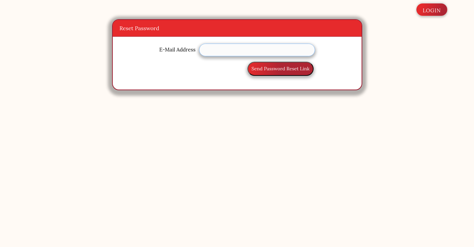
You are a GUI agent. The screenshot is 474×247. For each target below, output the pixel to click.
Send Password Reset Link (280, 69)
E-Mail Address (177, 49)
